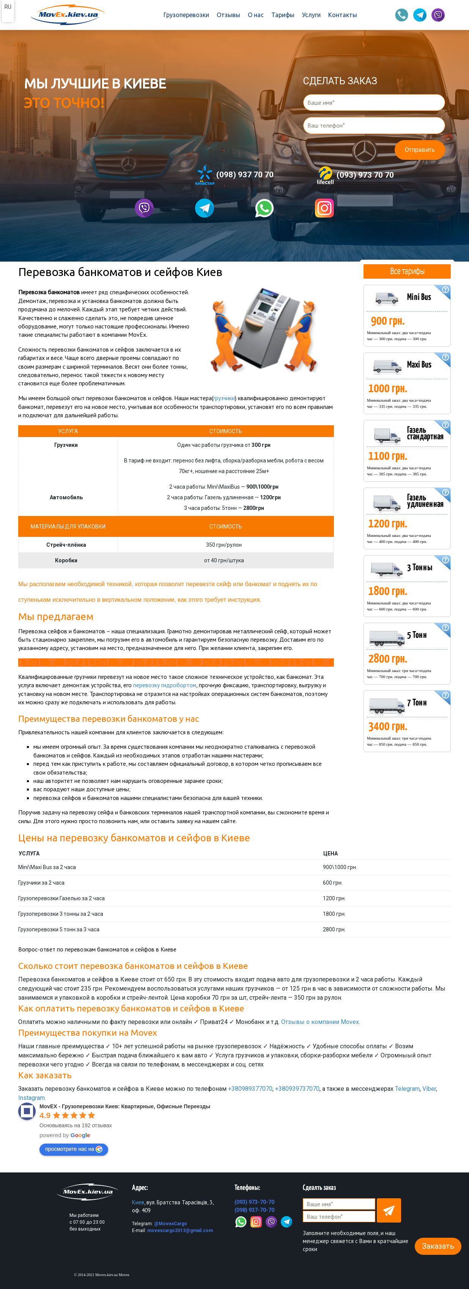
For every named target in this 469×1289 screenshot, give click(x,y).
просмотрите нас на (73, 1148)
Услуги (311, 14)
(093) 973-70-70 (254, 1202)
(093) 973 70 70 (355, 175)
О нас (256, 14)
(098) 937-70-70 (254, 1210)
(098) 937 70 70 (234, 175)
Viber (429, 1088)
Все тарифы (407, 270)
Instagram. (32, 1097)
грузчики (224, 398)
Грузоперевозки (186, 14)
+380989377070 (250, 1088)
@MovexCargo (170, 1223)
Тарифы (282, 14)
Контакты (342, 14)
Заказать (438, 1246)
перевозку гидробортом (165, 685)
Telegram (407, 1088)
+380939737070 (297, 1088)
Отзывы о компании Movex (320, 1021)
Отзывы (228, 14)
